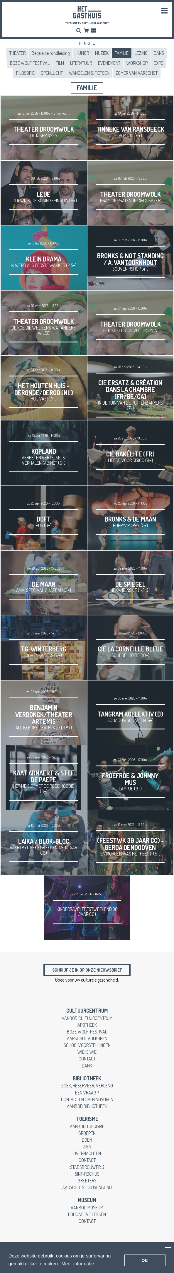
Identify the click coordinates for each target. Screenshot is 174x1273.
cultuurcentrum (87, 1010)
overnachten (87, 1153)
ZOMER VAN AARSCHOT (137, 73)
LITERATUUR (81, 63)
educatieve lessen (87, 1214)
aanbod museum (87, 1207)
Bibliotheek (87, 1078)
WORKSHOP (137, 63)
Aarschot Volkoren (87, 1038)
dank (87, 1065)
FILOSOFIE (25, 73)
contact (87, 1058)
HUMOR (82, 53)
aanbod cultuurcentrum (87, 1018)
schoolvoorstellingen (87, 1045)
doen (87, 1140)
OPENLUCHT (52, 73)
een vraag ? (87, 1092)
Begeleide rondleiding (51, 53)
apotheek (87, 1025)
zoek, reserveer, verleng (87, 1085)
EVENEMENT (109, 63)
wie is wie (87, 1052)
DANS (159, 53)
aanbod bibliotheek (87, 1106)
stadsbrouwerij (87, 1167)
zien (87, 1146)
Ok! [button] (144, 1260)
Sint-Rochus (87, 1174)
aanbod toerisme (87, 1126)
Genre (85, 43)
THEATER (17, 53)
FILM (60, 63)
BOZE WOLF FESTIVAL (30, 63)
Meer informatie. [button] (78, 1263)
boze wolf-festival (87, 1031)
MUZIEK (102, 53)
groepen (87, 1133)
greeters (87, 1180)
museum (87, 1200)
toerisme (87, 1119)
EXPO (158, 63)
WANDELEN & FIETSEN (89, 73)
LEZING (141, 53)
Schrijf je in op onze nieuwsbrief (87, 969)
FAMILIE (122, 53)
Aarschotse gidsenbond (87, 1187)
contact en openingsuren (87, 1099)
